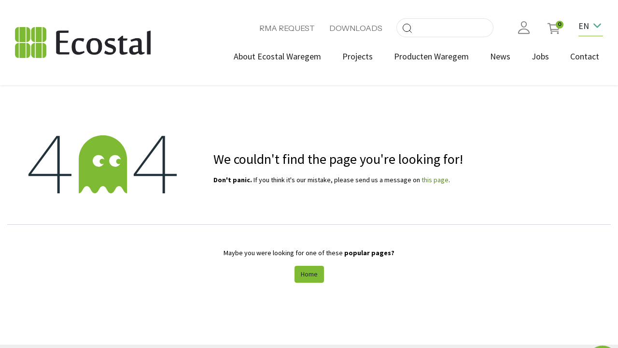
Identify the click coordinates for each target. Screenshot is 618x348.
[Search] (407, 27)
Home (309, 274)
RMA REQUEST (287, 28)
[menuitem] (277, 56)
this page (435, 179)
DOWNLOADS (355, 28)
